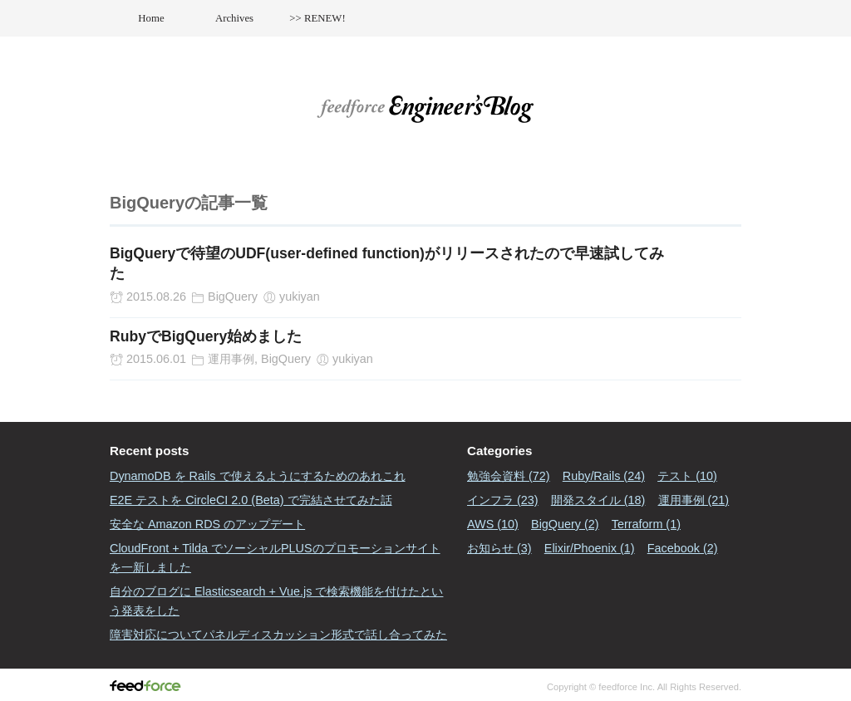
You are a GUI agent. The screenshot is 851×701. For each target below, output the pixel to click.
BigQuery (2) (565, 524)
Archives (234, 18)
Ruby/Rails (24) (604, 476)
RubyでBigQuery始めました (206, 336)
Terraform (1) (646, 524)
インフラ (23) (503, 500)
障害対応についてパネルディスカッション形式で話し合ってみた (278, 634)
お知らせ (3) (499, 548)
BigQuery (233, 296)
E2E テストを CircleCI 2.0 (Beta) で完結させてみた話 (251, 500)
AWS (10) (493, 524)
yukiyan (299, 296)
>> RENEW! (317, 18)
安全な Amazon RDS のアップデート (207, 524)
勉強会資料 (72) (508, 476)
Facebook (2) (682, 548)
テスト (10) (687, 476)
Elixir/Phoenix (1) (589, 548)
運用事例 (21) (694, 500)
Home (151, 18)
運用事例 (231, 358)
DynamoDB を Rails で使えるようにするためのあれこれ (258, 476)
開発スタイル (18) (598, 500)
